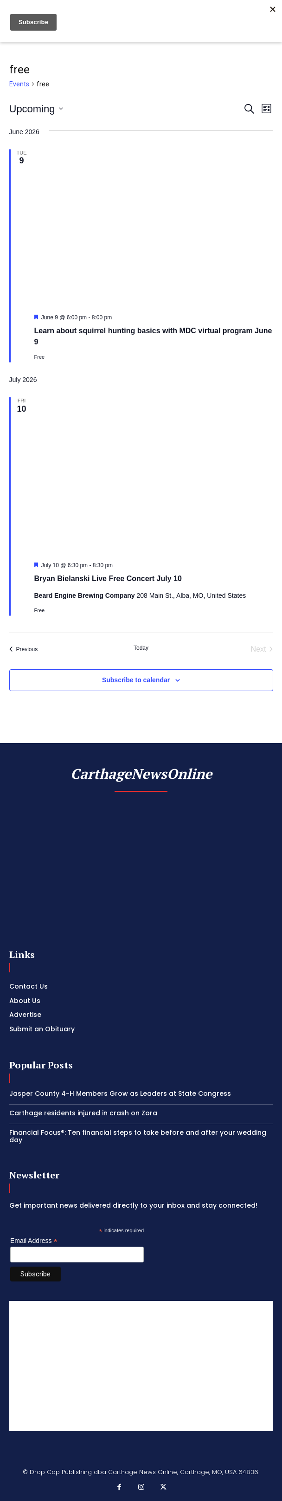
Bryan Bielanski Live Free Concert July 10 (108, 578)
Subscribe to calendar (136, 680)
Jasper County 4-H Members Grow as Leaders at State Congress (120, 1093)
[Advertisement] (141, 1366)
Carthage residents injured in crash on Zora (83, 1113)
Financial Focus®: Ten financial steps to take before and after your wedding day (137, 1136)
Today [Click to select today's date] (141, 648)
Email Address (34, 1240)
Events (19, 84)
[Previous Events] (23, 649)
